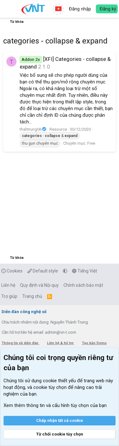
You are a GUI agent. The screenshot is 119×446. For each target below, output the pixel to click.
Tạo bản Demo (94, 343)
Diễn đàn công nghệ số (24, 311)
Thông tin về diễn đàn (20, 343)
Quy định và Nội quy (39, 285)
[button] (8, 9)
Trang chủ (32, 296)
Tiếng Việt (84, 270)
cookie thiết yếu (59, 381)
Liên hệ (8, 285)
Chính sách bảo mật (83, 285)
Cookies (12, 270)
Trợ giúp (9, 296)
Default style (42, 270)
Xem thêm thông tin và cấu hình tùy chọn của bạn (55, 405)
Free (91, 143)
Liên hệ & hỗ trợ (60, 343)
